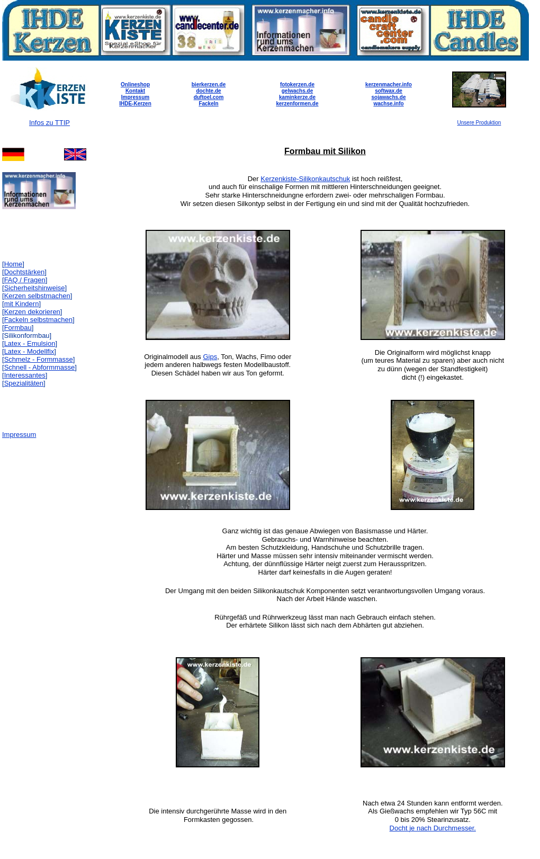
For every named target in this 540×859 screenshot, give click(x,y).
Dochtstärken (24, 272)
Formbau (18, 328)
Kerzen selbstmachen (37, 296)
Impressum (19, 435)
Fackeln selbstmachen (38, 320)
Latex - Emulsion (30, 343)
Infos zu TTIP (49, 123)
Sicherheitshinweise (34, 288)
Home (13, 264)
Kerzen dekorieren (32, 312)
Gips (210, 357)
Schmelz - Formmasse (38, 359)
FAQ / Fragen (25, 280)
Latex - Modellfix (29, 351)
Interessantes (25, 375)
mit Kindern (21, 304)
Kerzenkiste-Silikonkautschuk (305, 179)
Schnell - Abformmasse (39, 367)
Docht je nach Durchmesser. (433, 828)
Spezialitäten (23, 383)
